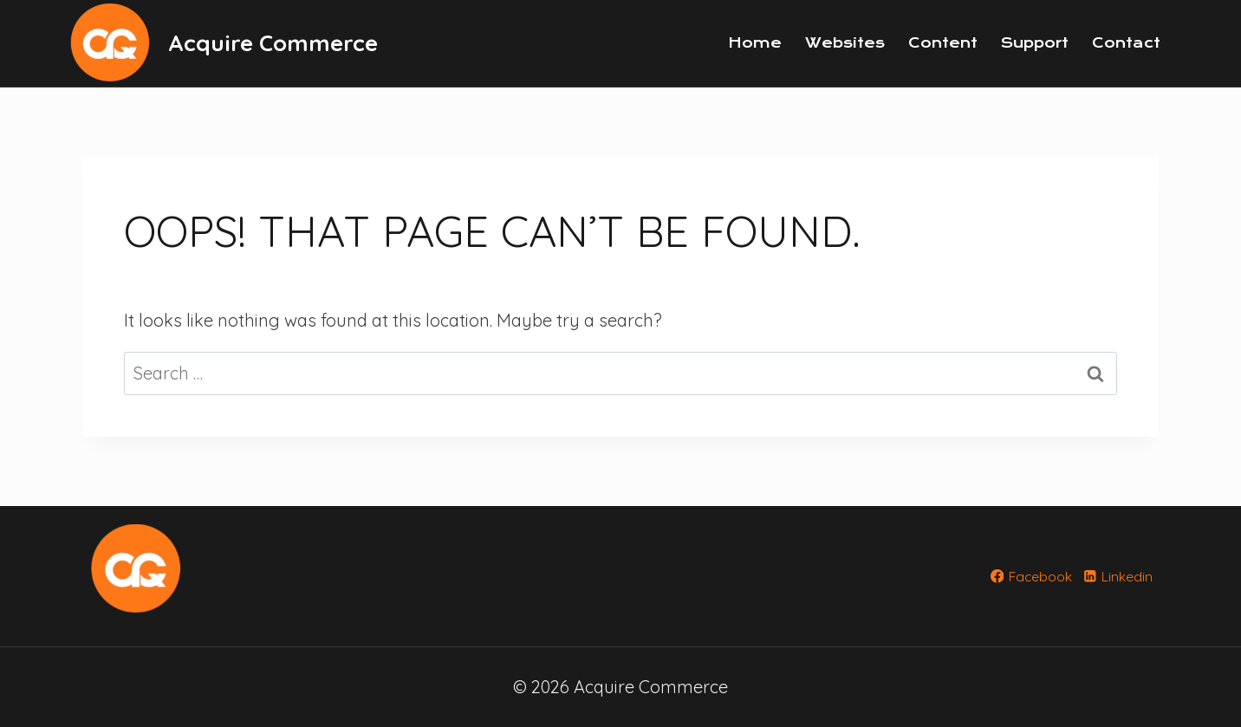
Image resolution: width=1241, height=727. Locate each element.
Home (755, 43)
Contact (1126, 43)
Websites (845, 43)
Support (1035, 43)
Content (943, 43)
